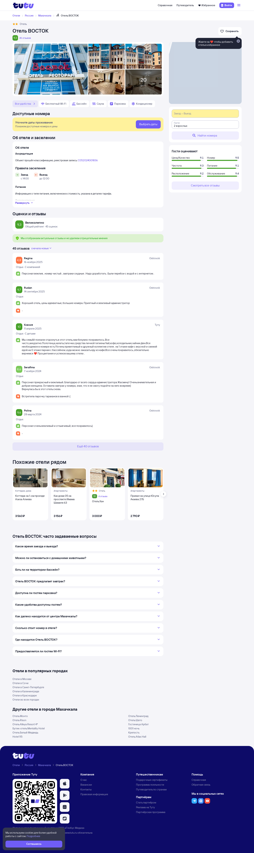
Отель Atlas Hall (137, 736)
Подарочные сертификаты (151, 779)
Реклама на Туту (145, 807)
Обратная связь (201, 784)
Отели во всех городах (26, 699)
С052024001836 (88, 160)
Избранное (206, 5)
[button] (64, 784)
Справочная (165, 5)
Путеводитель (185, 5)
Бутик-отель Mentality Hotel (29, 728)
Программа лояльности (150, 784)
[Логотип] (23, 5)
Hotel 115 (17, 736)
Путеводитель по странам (151, 789)
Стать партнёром (146, 802)
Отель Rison (19, 720)
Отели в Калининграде (26, 691)
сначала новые (41, 248)
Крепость (133, 732)
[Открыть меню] (239, 5)
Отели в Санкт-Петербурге (28, 687)
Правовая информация (94, 794)
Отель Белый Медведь (25, 732)
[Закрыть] (238, 41)
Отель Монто (20, 716)
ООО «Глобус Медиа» (71, 828)
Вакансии (86, 784)
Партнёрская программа (150, 812)
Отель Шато (135, 720)
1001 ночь (133, 728)
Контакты (86, 789)
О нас (83, 779)
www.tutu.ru (70, 832)
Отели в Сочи (20, 683)
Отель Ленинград (138, 716)
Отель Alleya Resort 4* (25, 724)
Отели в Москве (22, 679)
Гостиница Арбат (138, 724)
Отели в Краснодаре (25, 695)
